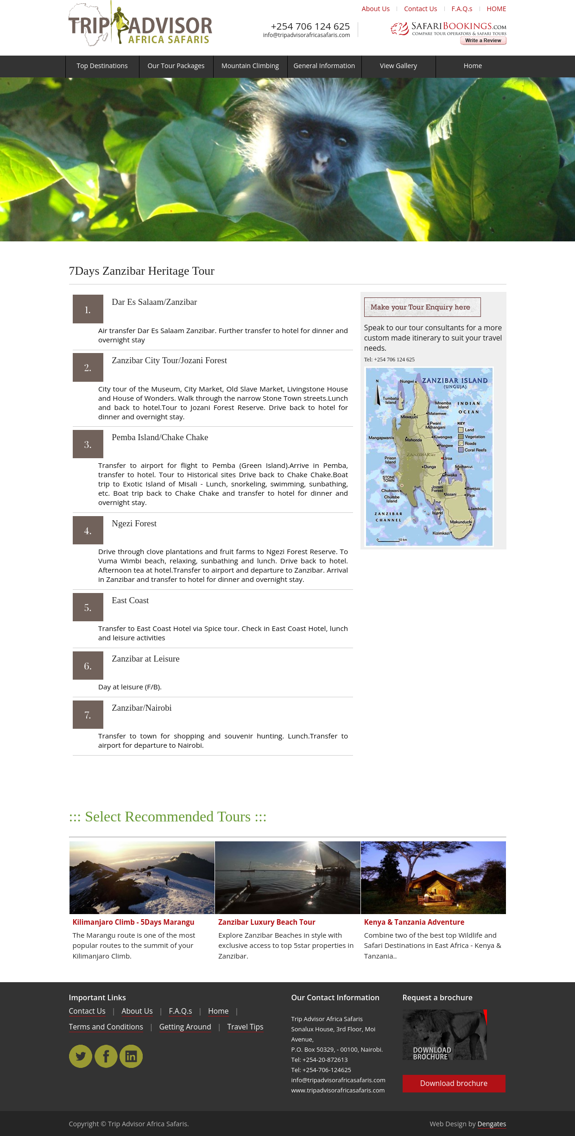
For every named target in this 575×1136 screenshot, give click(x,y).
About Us (376, 8)
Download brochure (454, 1083)
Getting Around (185, 1027)
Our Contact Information (335, 997)
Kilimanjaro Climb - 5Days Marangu (134, 922)
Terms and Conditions (106, 1027)
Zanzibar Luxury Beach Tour (267, 922)
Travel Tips (245, 1027)
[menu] (287, 67)
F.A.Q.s (462, 8)
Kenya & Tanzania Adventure (414, 922)
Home (218, 1011)
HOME (496, 8)
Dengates (492, 1123)
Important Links (97, 997)
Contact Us (420, 8)
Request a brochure (438, 997)
